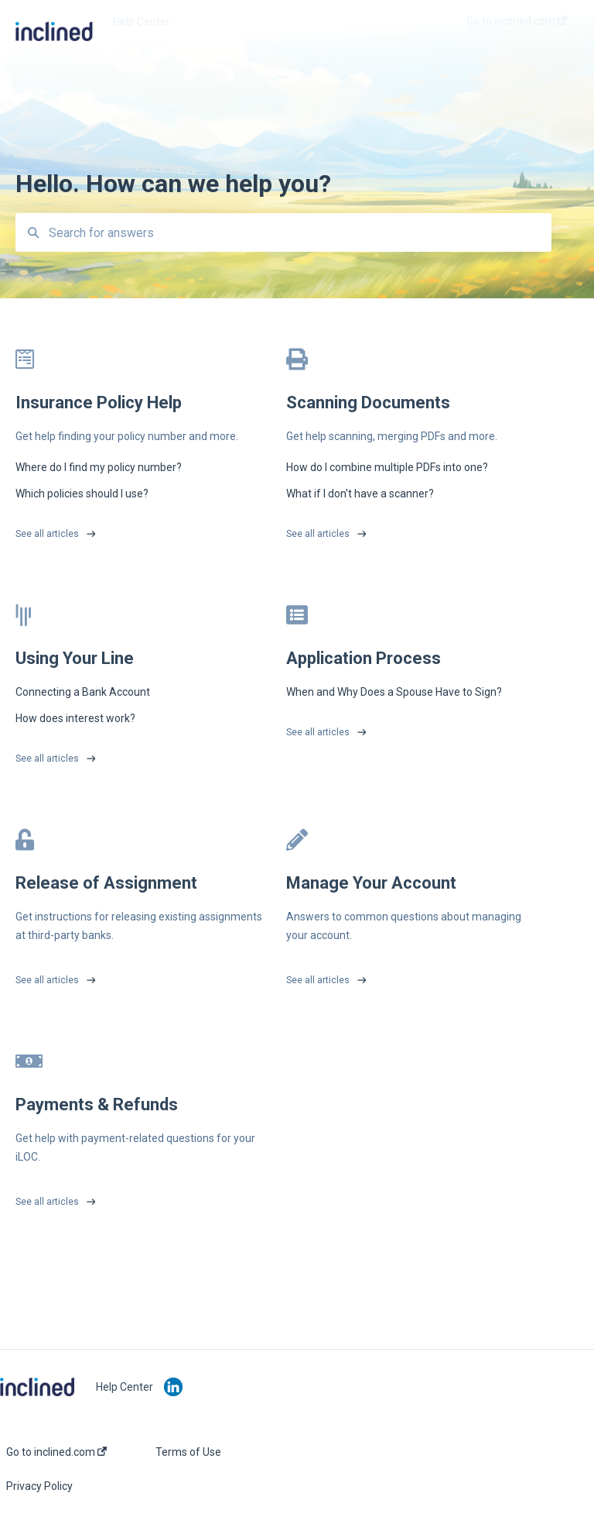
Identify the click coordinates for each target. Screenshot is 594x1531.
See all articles (47, 533)
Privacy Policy (39, 1486)
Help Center (141, 21)
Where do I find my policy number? (98, 467)
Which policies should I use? (81, 493)
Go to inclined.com (56, 1452)
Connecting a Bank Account (82, 692)
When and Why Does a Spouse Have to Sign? (394, 692)
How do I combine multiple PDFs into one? (387, 467)
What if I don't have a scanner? (360, 493)
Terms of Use (188, 1452)
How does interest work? (75, 718)
